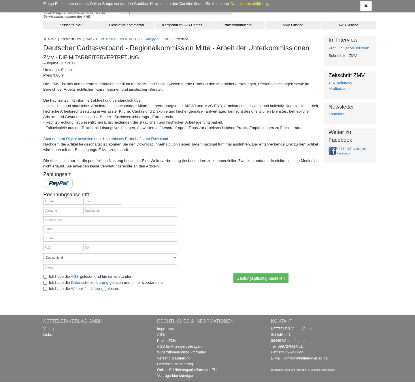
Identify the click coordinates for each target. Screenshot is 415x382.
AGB (75, 276)
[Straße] (110, 238)
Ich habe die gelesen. (81, 288)
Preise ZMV (166, 340)
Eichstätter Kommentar (126, 25)
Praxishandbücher (238, 25)
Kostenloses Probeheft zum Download (135, 139)
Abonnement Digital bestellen (68, 139)
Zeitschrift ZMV (71, 25)
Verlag (48, 329)
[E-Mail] (110, 267)
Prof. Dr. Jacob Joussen (349, 48)
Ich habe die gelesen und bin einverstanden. (88, 276)
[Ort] (130, 247)
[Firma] (110, 229)
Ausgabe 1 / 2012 (158, 39)
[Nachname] (130, 210)
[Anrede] (62, 201)
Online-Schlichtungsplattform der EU (187, 370)
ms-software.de (326, 369)
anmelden (337, 114)
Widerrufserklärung (87, 288)
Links (47, 334)
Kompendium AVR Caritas (182, 25)
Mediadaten (339, 88)
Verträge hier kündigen (175, 375)
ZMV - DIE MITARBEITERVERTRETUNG (113, 39)
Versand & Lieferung (173, 358)
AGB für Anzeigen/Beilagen (179, 346)
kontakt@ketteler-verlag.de (305, 358)
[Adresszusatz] (110, 219)
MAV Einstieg (293, 25)
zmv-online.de (340, 82)
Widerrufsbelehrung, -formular (181, 352)
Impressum (166, 329)
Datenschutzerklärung (89, 282)
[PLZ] (62, 247)
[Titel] (102, 201)
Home (52, 39)
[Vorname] (62, 210)
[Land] (110, 257)
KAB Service (348, 25)
